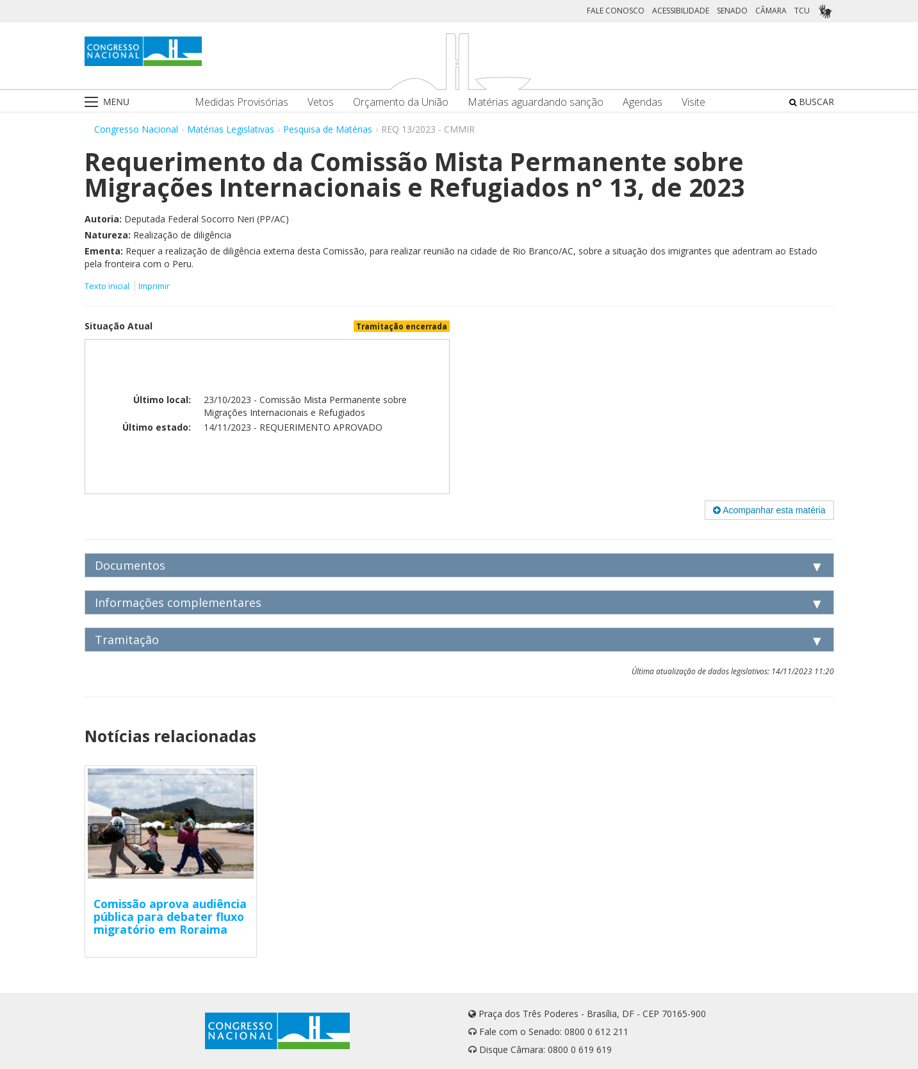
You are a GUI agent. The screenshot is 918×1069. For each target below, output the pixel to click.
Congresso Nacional (136, 129)
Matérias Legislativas (230, 129)
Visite (693, 102)
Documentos (130, 565)
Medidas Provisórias (241, 102)
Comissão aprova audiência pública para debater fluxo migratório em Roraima (170, 916)
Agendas (642, 102)
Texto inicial (108, 286)
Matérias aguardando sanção (535, 102)
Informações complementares (178, 602)
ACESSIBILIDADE (680, 10)
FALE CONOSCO (615, 10)
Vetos (320, 102)
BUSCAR (811, 101)
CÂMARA (771, 10)
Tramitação (127, 639)
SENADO (732, 10)
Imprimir (154, 286)
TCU (802, 10)
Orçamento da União (400, 102)
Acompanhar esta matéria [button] (769, 510)
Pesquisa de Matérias (327, 129)
